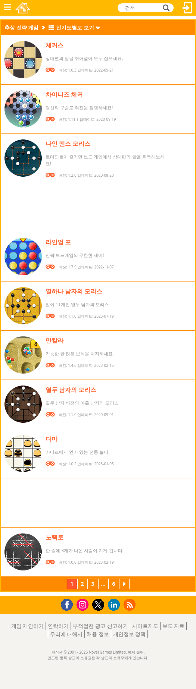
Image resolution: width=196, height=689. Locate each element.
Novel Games (23, 7)
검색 (165, 8)
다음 (124, 584)
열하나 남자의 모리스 (74, 291)
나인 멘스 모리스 (68, 143)
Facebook (69, 604)
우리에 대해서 (66, 634)
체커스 (54, 45)
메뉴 (7, 8)
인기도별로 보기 (75, 27)
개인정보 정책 (129, 634)
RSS (130, 604)
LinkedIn (115, 605)
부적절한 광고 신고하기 (100, 625)
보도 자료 (173, 625)
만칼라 (54, 340)
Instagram (83, 604)
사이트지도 (145, 625)
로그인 (187, 7)
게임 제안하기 (27, 625)
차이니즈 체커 (64, 94)
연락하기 (58, 625)
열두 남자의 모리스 (71, 390)
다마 (51, 439)
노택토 (54, 537)
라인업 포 (58, 242)
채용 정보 (98, 634)
